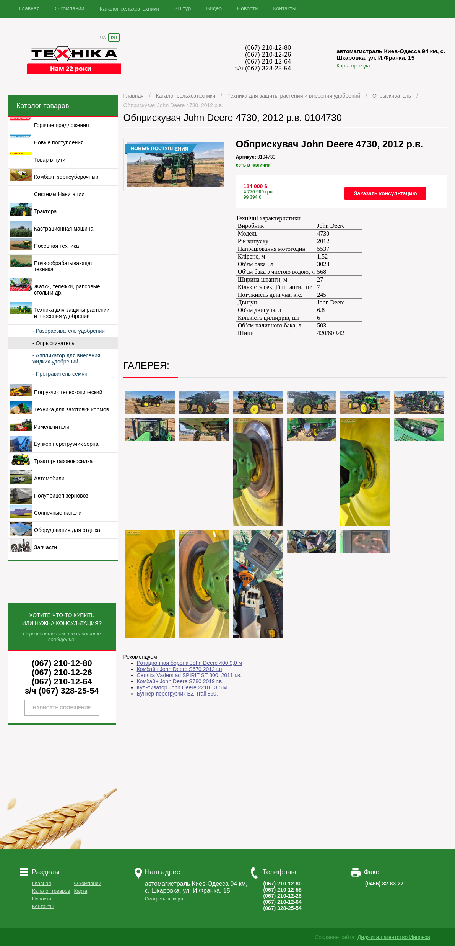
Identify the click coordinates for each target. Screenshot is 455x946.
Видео (214, 8)
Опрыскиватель (391, 96)
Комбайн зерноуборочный (66, 177)
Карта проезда (353, 66)
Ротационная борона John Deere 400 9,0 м (189, 663)
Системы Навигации (59, 194)
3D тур (182, 8)
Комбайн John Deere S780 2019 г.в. (180, 681)
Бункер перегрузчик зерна (66, 444)
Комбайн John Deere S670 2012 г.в (179, 669)
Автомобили (49, 478)
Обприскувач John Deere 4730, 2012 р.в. (173, 105)
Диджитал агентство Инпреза (394, 937)
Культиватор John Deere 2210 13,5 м (182, 687)
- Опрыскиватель (53, 343)
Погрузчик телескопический (68, 392)
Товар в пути (49, 160)
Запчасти (45, 547)
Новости (247, 8)
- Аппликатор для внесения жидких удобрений (66, 358)
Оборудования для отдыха (67, 530)
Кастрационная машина (63, 229)
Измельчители (52, 427)
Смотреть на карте (165, 899)
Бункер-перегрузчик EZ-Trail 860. (177, 694)
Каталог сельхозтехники (129, 9)
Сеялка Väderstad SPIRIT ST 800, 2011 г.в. (189, 675)
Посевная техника (56, 246)
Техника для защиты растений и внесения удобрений (293, 96)
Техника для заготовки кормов (71, 409)
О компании (69, 8)
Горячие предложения (61, 125)
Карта (80, 891)
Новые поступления (59, 142)
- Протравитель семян (60, 374)
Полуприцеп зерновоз (61, 496)
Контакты (284, 8)
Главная (29, 8)
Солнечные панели (57, 513)
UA (103, 37)
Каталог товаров (51, 891)
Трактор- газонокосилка (63, 461)
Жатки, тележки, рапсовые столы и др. (67, 289)
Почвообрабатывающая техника (63, 266)
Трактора (45, 211)
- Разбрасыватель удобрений (68, 331)
